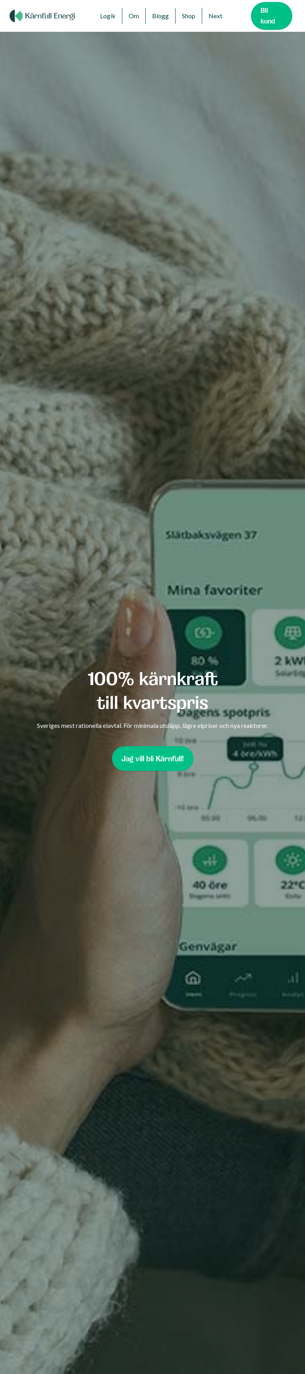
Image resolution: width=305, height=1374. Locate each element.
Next (215, 15)
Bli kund (268, 15)
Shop (188, 15)
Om (134, 15)
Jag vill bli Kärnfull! (153, 758)
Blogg (160, 15)
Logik (108, 15)
